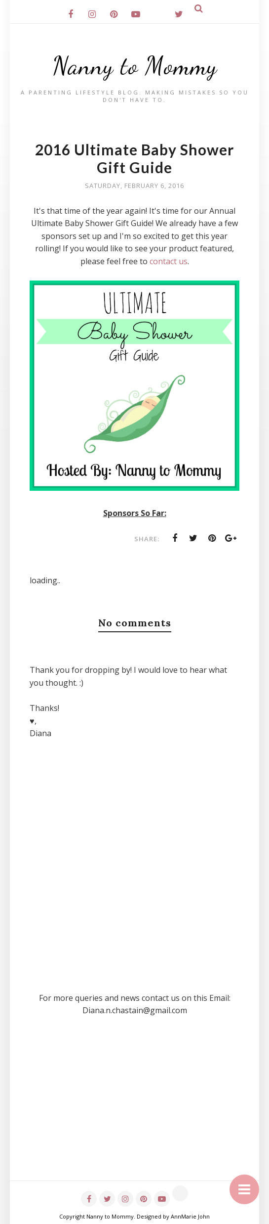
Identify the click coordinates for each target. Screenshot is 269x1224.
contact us (169, 261)
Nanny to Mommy (134, 66)
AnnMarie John (190, 1216)
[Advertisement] (134, 1111)
